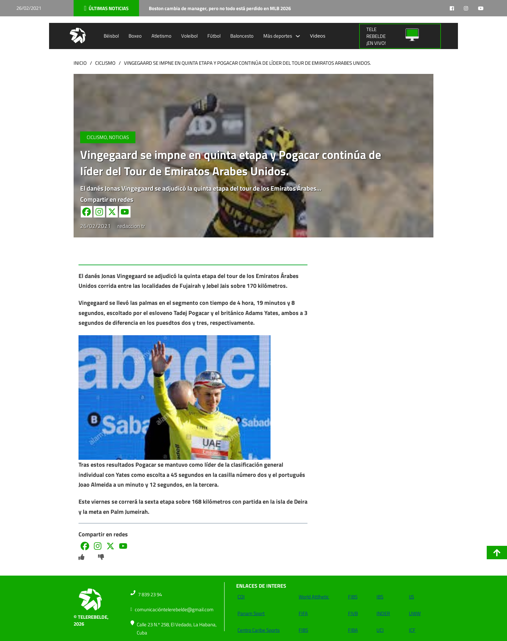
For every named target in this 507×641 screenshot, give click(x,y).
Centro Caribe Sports (258, 630)
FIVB (353, 613)
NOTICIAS (119, 137)
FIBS (303, 630)
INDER (383, 613)
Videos (317, 35)
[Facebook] (86, 211)
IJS (411, 596)
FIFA (303, 613)
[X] (112, 211)
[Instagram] (99, 211)
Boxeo (135, 36)
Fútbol (213, 36)
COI (241, 596)
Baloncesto (242, 36)
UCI (380, 630)
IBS (379, 596)
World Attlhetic (314, 596)
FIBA (353, 630)
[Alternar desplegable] (297, 36)
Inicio (80, 63)
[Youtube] (125, 211)
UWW (415, 613)
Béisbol (111, 36)
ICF (412, 630)
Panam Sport (251, 613)
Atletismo (161, 36)
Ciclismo (105, 63)
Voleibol (189, 36)
